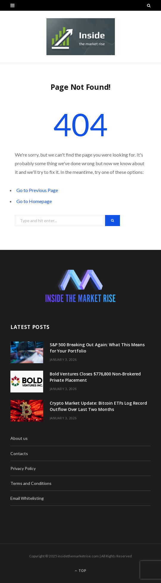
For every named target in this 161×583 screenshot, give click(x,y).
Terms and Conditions (30, 483)
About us (19, 438)
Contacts (19, 453)
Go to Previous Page (37, 190)
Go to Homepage (34, 201)
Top (80, 570)
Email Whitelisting (27, 498)
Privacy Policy (23, 468)
